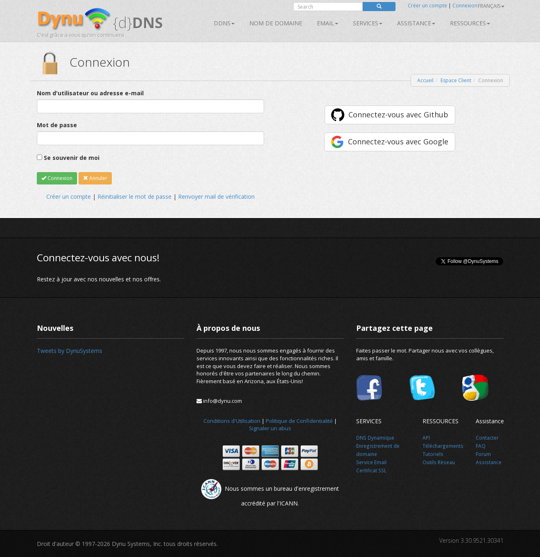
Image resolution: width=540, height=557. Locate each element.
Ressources (470, 23)
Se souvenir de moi (71, 158)
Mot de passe (57, 125)
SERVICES (367, 23)
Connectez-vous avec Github (398, 114)
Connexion (464, 5)
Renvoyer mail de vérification (216, 196)
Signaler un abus (270, 428)
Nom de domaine (275, 23)
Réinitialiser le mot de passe (134, 196)
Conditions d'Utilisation (231, 420)
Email (327, 23)
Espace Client (456, 80)
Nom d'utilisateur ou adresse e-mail (90, 93)
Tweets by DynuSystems (69, 351)
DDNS (224, 23)
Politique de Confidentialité (299, 420)
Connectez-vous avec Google (398, 141)
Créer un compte (427, 5)
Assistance (416, 23)
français (491, 5)
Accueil (425, 80)
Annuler (95, 178)
